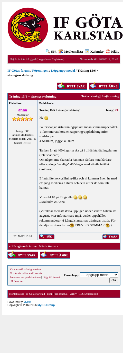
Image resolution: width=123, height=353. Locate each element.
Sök (51, 51)
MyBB (27, 301)
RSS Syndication (88, 293)
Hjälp (112, 51)
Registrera (57, 59)
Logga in (42, 59)
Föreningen (40, 70)
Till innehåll (61, 293)
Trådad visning (90, 96)
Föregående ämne (24, 246)
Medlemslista (71, 51)
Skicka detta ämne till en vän (26, 273)
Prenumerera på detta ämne (25, 277)
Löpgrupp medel (63, 70)
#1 (116, 109)
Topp (49, 293)
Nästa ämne (47, 246)
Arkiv (73, 293)
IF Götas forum (18, 70)
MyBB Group (46, 305)
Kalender (94, 51)
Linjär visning (110, 96)
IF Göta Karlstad (35, 293)
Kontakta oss (16, 293)
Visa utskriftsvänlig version (25, 269)
